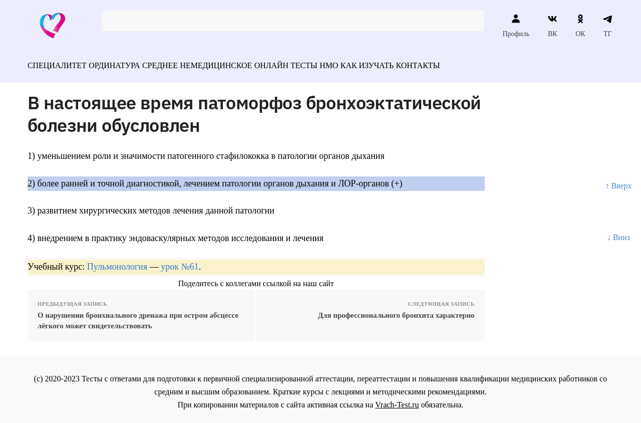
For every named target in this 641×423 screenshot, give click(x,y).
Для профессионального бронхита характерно (396, 311)
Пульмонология (117, 262)
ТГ (607, 26)
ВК (552, 26)
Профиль (515, 26)
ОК (580, 26)
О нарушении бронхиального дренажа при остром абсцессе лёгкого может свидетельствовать (138, 316)
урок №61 (179, 262)
